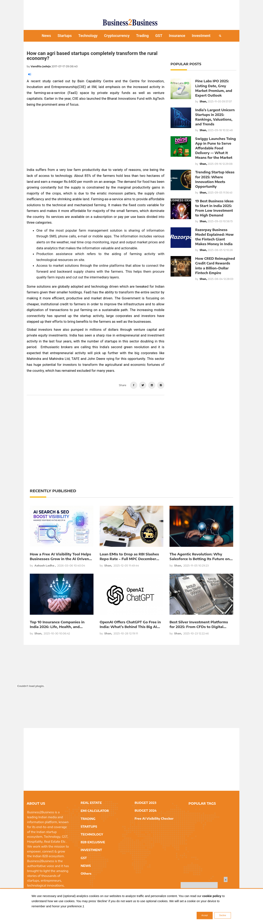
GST (158, 35)
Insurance (177, 35)
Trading (142, 35)
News (46, 35)
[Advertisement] (131, 7)
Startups (65, 35)
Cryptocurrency (117, 35)
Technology (88, 35)
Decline (222, 915)
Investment (201, 35)
